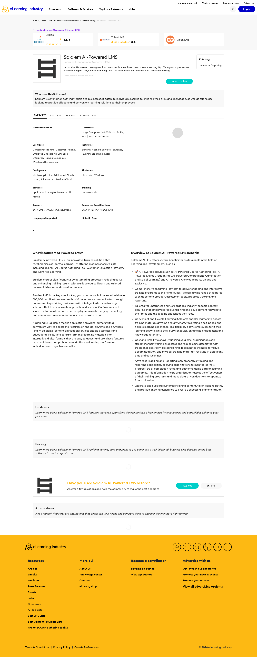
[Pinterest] (217, 547)
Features (55, 115)
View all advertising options (204, 586)
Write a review (210, 2)
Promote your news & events (200, 574)
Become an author (142, 568)
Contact (84, 580)
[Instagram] (228, 547)
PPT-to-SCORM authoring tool (48, 627)
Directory (46, 20)
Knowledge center (90, 574)
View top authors (141, 574)
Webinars (33, 580)
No (211, 485)
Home (36, 20)
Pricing (70, 115)
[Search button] (233, 9)
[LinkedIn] (197, 547)
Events (32, 592)
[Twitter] (187, 547)
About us (84, 568)
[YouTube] (207, 547)
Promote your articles (196, 580)
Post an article (231, 2)
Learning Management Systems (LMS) (74, 20)
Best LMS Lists (36, 615)
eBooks (32, 574)
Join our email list (187, 2)
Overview (40, 115)
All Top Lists (35, 609)
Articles (32, 568)
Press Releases (36, 586)
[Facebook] (177, 547)
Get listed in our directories (199, 568)
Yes (187, 485)
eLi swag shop (88, 586)
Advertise (249, 2)
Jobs (31, 598)
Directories (34, 604)
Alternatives (88, 115)
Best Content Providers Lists (45, 621)
